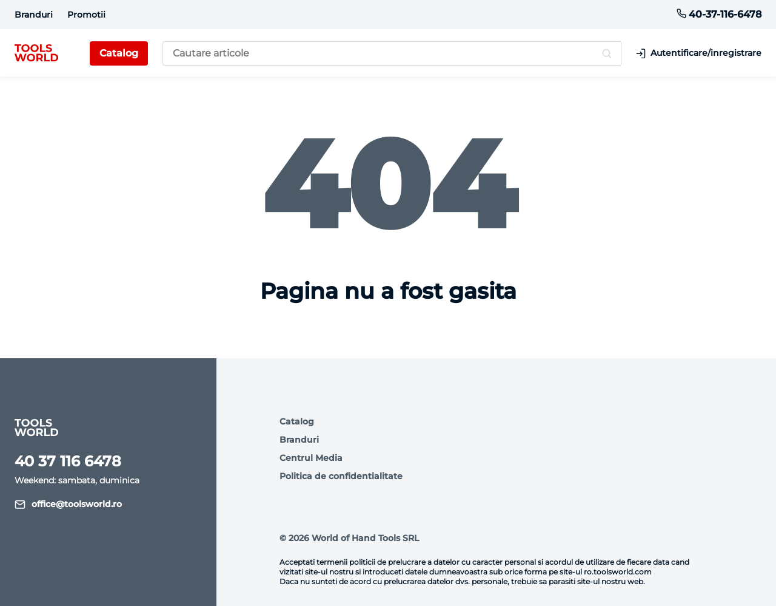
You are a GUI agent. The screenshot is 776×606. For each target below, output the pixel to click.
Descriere (163, 530)
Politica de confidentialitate (341, 476)
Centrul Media (311, 457)
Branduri (34, 14)
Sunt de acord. (76, 564)
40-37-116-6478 (719, 14)
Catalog (296, 421)
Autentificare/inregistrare (698, 53)
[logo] (36, 53)
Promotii (86, 14)
